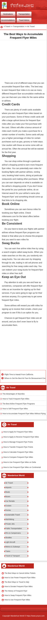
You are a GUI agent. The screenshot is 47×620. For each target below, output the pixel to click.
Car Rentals (10, 501)
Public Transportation (13, 528)
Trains (7, 551)
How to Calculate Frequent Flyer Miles (18, 452)
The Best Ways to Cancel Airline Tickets (20, 573)
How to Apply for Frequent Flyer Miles (18, 432)
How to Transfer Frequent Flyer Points (18, 447)
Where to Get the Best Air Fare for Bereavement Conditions (24, 378)
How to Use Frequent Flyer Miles (17, 600)
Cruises (8, 506)
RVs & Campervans (13, 533)
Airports (8, 487)
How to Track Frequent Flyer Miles (16, 399)
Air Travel (31, 26)
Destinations (8, 14)
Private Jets (10, 524)
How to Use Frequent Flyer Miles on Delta (19, 462)
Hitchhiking (9, 519)
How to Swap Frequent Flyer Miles (18, 595)
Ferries (8, 510)
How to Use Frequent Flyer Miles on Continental (22, 467)
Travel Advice (24, 20)
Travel (7, 26)
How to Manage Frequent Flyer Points (18, 442)
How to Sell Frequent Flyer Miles (15, 409)
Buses (7, 497)
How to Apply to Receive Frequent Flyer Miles (21, 437)
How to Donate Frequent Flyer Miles (19, 586)
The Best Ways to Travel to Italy (17, 582)
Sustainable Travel (12, 515)
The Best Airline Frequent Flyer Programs (19, 404)
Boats (7, 492)
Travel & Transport (12, 556)
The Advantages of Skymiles (14, 394)
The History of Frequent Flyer (16, 591)
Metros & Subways (12, 547)
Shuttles (8, 538)
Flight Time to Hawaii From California (18, 374)
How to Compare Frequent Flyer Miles (18, 457)
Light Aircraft (10, 542)
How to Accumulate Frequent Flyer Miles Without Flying (24, 414)
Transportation (24, 14)
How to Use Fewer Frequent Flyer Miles (20, 578)
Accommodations (8, 20)
